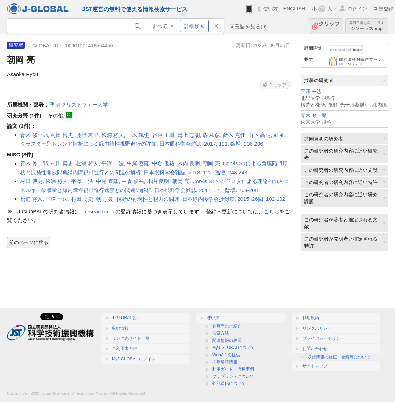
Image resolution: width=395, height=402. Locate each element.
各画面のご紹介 (227, 326)
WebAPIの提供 (226, 354)
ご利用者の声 (124, 348)
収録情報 (120, 328)
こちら (271, 211)
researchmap (100, 211)
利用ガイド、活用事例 (233, 369)
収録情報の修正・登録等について (339, 357)
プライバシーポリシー (323, 338)
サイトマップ (315, 366)
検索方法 (220, 333)
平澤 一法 (311, 91)
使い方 (270, 9)
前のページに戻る (28, 242)
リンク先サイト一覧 (131, 338)
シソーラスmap (366, 26)
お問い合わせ (315, 348)
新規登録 (383, 9)
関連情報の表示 (227, 340)
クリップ (329, 26)
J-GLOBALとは (126, 317)
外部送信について (229, 383)
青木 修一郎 (313, 115)
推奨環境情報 (224, 362)
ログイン (357, 9)
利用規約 (310, 317)
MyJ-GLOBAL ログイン (134, 359)
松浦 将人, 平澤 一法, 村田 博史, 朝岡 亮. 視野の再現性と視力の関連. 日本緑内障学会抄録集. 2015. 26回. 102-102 (152, 199)
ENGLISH (294, 9)
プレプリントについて (233, 376)
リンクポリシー (317, 328)
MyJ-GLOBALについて (233, 347)
